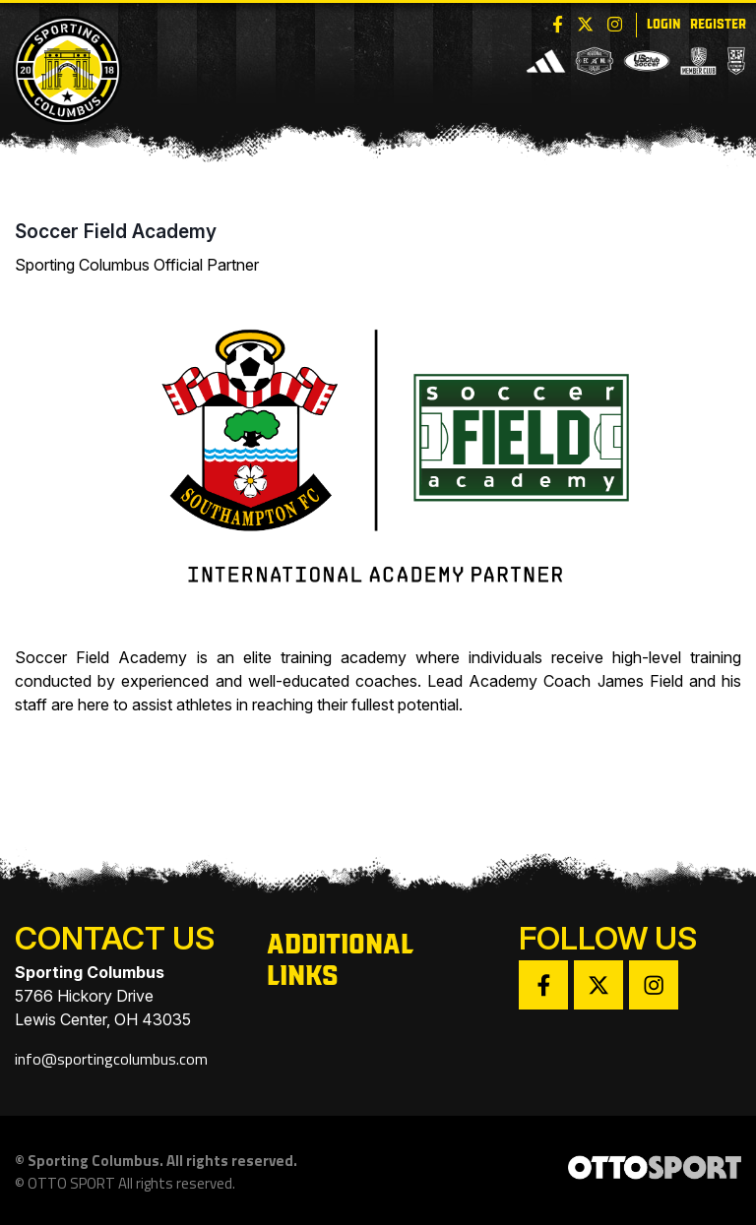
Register (718, 23)
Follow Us (608, 938)
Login (663, 23)
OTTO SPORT (71, 1184)
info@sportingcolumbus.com (111, 1060)
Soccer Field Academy (116, 232)
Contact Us (115, 938)
